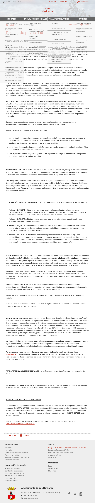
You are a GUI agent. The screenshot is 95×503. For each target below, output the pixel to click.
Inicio (9, 25)
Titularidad (8, 448)
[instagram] (80, 494)
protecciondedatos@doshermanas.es (20, 424)
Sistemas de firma (11, 478)
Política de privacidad (12, 468)
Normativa (8, 450)
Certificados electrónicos (14, 471)
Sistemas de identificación (14, 473)
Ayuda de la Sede (54, 455)
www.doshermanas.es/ (31, 498)
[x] (74, 494)
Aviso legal (52, 457)
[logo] (11, 10)
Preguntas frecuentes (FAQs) (58, 450)
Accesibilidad (53, 468)
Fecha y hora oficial (12, 455)
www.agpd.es (11, 354)
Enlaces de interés (11, 481)
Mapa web (52, 471)
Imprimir (85, 24)
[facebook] (69, 494)
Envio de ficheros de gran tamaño (60, 452)
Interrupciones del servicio (14, 476)
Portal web (51, 2)
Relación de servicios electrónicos (17, 457)
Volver (73, 24)
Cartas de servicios (12, 460)
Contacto (62, 2)
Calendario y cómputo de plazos (16, 452)
